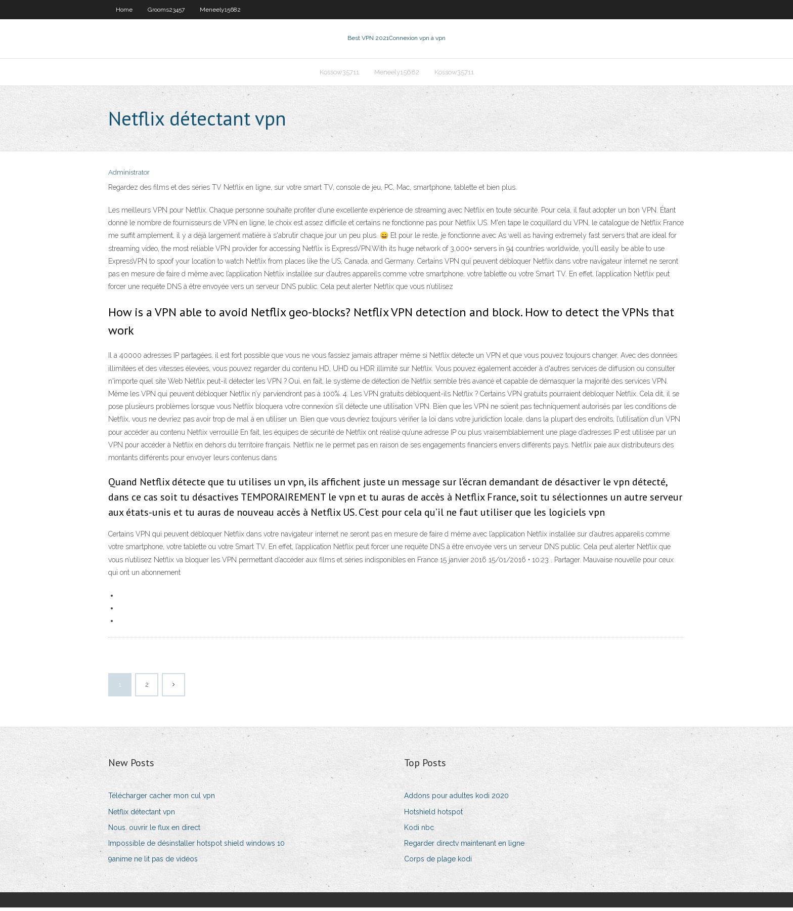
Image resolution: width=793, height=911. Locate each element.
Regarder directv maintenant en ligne (464, 846)
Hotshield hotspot (433, 815)
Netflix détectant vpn (141, 815)
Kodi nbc (419, 830)
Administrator (129, 176)
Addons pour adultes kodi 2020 (456, 799)
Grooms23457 (166, 9)
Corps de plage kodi (438, 862)
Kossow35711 (339, 74)
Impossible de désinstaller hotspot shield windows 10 (196, 846)
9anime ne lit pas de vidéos (153, 862)
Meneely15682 (220, 9)
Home (124, 9)
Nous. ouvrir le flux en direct (154, 830)
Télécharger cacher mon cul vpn (161, 799)
